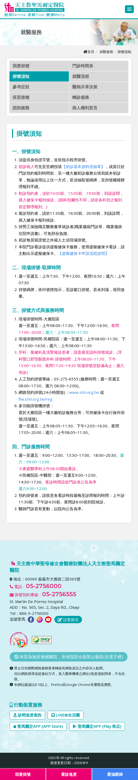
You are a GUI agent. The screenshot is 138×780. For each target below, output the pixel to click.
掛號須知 (21, 76)
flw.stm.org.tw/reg (35, 399)
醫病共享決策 (84, 87)
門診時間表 (82, 66)
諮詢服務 (21, 108)
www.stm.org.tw (84, 392)
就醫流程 (80, 76)
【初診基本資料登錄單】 (83, 166)
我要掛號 (21, 66)
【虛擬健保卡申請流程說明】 (83, 253)
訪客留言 (68, 619)
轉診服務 (80, 97)
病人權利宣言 (84, 108)
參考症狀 (21, 87)
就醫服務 (106, 51)
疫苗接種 (21, 97)
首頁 (88, 51)
